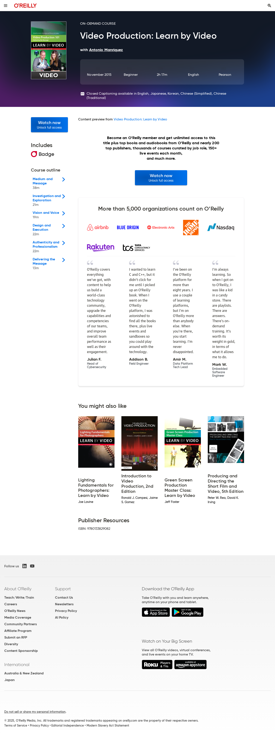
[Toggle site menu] (5, 5)
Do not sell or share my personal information (35, 712)
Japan (9, 680)
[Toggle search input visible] (269, 5)
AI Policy (61, 617)
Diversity (11, 644)
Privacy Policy (66, 611)
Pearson (225, 75)
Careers (10, 604)
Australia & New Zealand (24, 673)
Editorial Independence (67, 725)
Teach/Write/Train (19, 597)
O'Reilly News (14, 611)
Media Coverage (17, 617)
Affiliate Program (18, 630)
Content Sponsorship (21, 650)
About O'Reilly (17, 588)
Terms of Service (15, 725)
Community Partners (20, 624)
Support (63, 588)
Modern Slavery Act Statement (108, 725)
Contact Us (64, 597)
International (16, 664)
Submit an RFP (15, 637)
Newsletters (64, 604)
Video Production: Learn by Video (140, 119)
